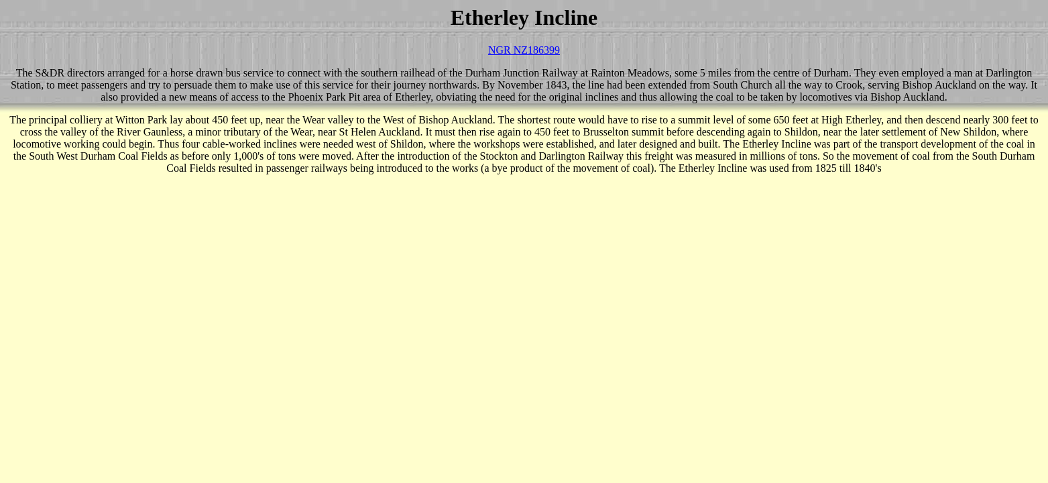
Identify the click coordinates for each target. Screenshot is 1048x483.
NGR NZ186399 (524, 50)
